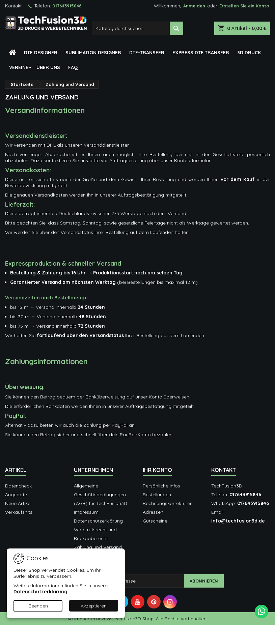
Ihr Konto (157, 470)
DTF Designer (40, 53)
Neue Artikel (18, 503)
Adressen (153, 512)
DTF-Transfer (146, 53)
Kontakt (13, 5)
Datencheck (18, 486)
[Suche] (138, 28)
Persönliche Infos (161, 486)
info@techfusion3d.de (238, 521)
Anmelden (194, 5)
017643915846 (67, 5)
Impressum (86, 512)
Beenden (38, 606)
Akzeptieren (94, 606)
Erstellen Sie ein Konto (244, 5)
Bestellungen (157, 495)
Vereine (18, 67)
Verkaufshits (18, 512)
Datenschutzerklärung (98, 521)
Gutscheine (155, 521)
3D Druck (249, 53)
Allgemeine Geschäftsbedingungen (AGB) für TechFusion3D (100, 494)
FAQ (73, 67)
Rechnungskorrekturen (168, 503)
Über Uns (48, 67)
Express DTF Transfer (200, 53)
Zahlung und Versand (98, 547)
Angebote (16, 495)
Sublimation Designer (93, 53)
